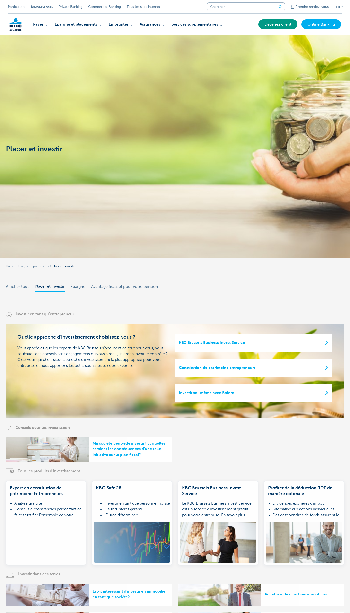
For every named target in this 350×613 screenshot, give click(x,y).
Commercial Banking (104, 7)
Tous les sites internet (143, 7)
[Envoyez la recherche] (280, 6)
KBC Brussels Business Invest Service (212, 343)
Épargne (77, 286)
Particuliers (16, 7)
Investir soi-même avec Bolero (206, 393)
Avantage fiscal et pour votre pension (124, 286)
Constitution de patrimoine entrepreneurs (217, 368)
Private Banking (70, 7)
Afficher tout (17, 286)
